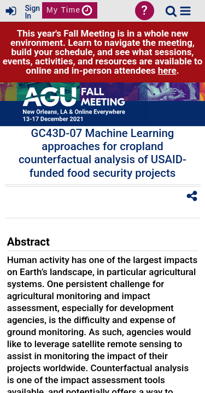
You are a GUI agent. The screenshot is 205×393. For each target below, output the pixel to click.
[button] (185, 11)
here (167, 70)
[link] (171, 11)
